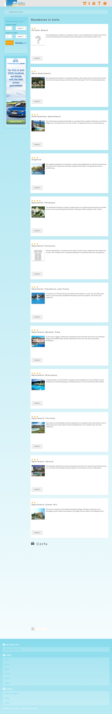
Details (37, 58)
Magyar (7, 683)
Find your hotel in (12, 649)
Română (7, 678)
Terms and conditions (11, 693)
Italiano (6, 669)
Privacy (6, 698)
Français (7, 674)
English (6, 660)
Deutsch (7, 664)
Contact (7, 703)
